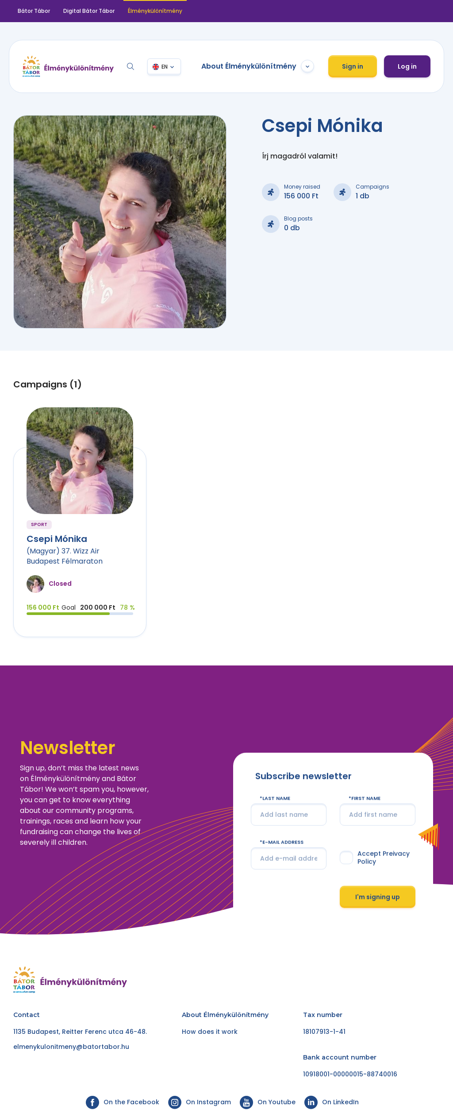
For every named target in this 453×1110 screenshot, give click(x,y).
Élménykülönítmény (155, 11)
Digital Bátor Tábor (89, 11)
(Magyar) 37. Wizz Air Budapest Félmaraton (65, 556)
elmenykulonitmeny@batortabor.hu (71, 1046)
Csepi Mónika (57, 539)
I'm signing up (377, 896)
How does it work (210, 1032)
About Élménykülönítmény (257, 66)
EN (164, 66)
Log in (407, 66)
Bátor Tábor (34, 11)
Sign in (352, 66)
